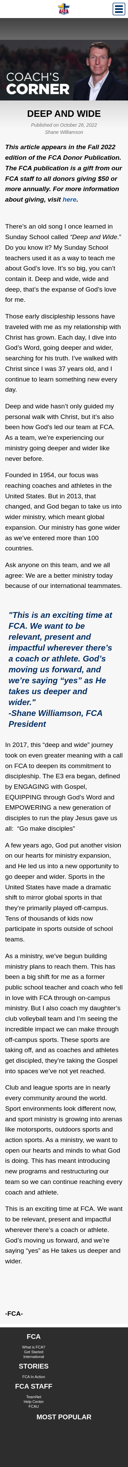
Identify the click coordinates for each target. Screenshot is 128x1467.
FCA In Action (33, 1377)
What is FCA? (33, 1347)
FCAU (34, 1406)
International (33, 1357)
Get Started (33, 1352)
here (69, 199)
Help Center (34, 1402)
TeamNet (33, 1397)
